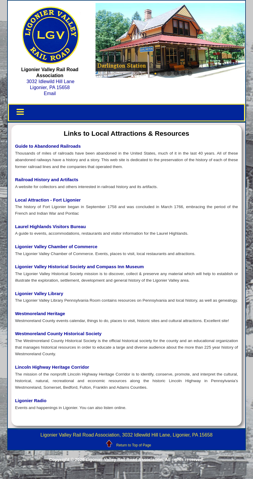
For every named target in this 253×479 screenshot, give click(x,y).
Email (50, 93)
